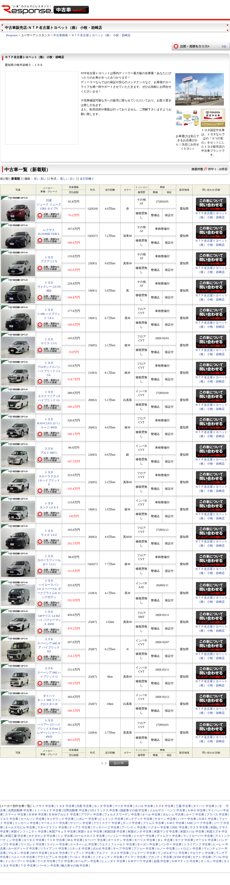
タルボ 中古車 (58, 853)
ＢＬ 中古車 (165, 840)
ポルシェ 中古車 (173, 814)
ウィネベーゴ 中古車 (106, 827)
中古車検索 (60, 35)
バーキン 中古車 (48, 865)
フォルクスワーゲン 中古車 (122, 814)
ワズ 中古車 (65, 861)
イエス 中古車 (9, 819)
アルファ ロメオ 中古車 (112, 853)
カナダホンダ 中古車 (41, 836)
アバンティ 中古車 (134, 827)
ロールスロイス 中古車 (90, 836)
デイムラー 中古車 (169, 836)
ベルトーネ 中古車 (23, 857)
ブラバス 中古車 (217, 814)
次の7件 (119, 763)
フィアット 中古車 (82, 853)
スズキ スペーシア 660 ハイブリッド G (49, 672)
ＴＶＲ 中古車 (56, 840)
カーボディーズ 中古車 (23, 848)
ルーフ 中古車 (195, 814)
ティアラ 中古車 (79, 827)
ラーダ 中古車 (46, 861)
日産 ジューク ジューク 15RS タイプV (49, 204)
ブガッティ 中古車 (160, 857)
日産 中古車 (84, 806)
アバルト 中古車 (79, 857)
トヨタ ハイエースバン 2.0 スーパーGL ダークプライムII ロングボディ (49, 589)
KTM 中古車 (182, 857)
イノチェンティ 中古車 (107, 857)
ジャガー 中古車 (144, 836)
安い (37, 178)
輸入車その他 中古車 (74, 865)
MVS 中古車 (39, 853)
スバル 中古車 (144, 806)
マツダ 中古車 (123, 806)
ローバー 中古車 (95, 840)
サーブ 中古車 (122, 848)
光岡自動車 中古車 (20, 810)
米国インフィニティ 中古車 (29, 831)
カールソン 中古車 (32, 819)
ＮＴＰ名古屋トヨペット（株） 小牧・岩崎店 (100, 35)
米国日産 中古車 (114, 831)
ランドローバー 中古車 (198, 836)
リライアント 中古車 (53, 848)
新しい (64, 178)
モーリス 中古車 (144, 840)
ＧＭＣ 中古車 (207, 819)
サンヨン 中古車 (211, 861)
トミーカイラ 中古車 (47, 810)
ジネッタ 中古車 (79, 848)
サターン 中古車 (165, 819)
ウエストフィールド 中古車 (117, 844)
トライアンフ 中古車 (197, 844)
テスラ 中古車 (199, 827)
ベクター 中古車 (158, 827)
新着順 (15, 178)
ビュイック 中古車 (111, 819)
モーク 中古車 (184, 840)
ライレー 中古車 (57, 844)
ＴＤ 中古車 (28, 865)
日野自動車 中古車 (75, 810)
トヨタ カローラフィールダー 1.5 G (49, 560)
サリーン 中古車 (80, 823)
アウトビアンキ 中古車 (52, 857)
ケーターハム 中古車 (83, 844)
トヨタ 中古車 (65, 806)
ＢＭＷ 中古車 (37, 814)
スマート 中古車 (15, 814)
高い (43, 178)
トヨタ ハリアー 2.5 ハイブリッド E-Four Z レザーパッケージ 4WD (49, 728)
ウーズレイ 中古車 (32, 844)
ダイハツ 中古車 (203, 806)
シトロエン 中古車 (189, 848)
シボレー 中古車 (86, 819)
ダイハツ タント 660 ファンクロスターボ (49, 700)
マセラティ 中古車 (202, 853)
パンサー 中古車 (171, 844)
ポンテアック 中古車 (138, 819)
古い (72, 178)
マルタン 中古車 (18, 853)
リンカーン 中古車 (27, 823)
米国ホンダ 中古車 (140, 831)
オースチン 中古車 (120, 840)
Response (12, 35)
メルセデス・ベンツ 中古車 (167, 810)
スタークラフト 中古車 (52, 827)
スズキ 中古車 (164, 806)
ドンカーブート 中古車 (20, 861)
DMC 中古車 (179, 827)
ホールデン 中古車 (87, 861)
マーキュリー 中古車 (54, 823)
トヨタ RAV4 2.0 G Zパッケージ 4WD (49, 423)
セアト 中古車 (202, 857)
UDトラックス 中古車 (104, 810)
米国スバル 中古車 (192, 831)
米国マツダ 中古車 (166, 831)
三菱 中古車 (183, 806)
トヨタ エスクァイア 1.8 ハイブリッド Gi (49, 396)
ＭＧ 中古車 (75, 840)
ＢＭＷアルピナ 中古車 (64, 814)
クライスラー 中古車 (106, 823)
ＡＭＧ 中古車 (196, 810)
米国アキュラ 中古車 (62, 831)
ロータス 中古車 (34, 840)
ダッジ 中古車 (131, 823)
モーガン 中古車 (147, 844)
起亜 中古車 (161, 861)
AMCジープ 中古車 (199, 823)
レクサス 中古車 (43, 806)
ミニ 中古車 (65, 836)
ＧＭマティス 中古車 (184, 861)
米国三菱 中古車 (15, 836)
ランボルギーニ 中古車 (172, 853)
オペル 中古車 (151, 814)
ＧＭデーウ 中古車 (140, 861)
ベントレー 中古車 (119, 836)
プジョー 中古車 (144, 848)
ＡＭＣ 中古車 (175, 823)
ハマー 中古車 (187, 819)
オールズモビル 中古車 (20, 827)
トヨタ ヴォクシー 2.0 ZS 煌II (49, 286)
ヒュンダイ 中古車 (113, 861)
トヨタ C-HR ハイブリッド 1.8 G (49, 314)
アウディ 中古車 (91, 814)
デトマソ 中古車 (135, 857)
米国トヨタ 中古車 (90, 831)
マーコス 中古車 (206, 840)
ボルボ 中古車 (101, 848)
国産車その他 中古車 (133, 810)
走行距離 (86, 178)
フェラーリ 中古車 (143, 853)
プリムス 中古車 (153, 823)
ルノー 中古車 (166, 848)
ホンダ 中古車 (103, 806)
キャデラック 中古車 (60, 819)
